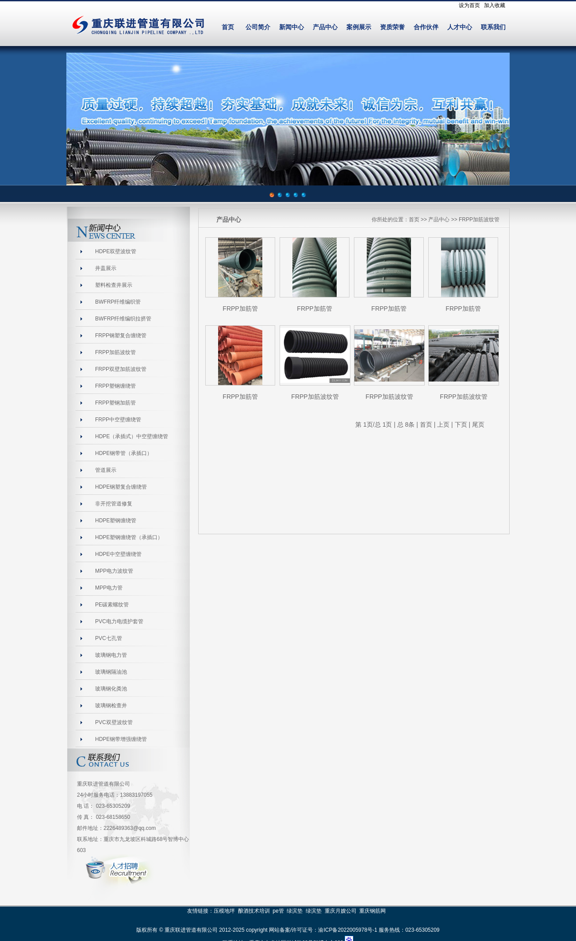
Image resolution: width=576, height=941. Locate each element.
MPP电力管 (109, 588)
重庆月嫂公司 (341, 911)
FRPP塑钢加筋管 (115, 403)
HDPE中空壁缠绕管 (118, 554)
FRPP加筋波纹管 (115, 352)
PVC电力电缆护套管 (119, 621)
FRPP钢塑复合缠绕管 (120, 335)
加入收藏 (494, 5)
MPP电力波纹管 (114, 571)
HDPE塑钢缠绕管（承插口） (129, 537)
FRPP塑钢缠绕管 (115, 386)
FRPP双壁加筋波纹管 (120, 369)
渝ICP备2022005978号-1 (347, 930)
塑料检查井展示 (113, 285)
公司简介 (258, 27)
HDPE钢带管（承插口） (123, 453)
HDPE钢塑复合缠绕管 (121, 487)
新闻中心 (291, 27)
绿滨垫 (295, 911)
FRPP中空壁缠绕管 (118, 420)
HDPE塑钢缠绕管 (115, 520)
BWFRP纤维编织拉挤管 (123, 319)
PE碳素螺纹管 (112, 605)
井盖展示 (105, 268)
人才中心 (459, 27)
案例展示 (358, 27)
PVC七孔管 (108, 638)
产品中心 (325, 27)
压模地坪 (224, 911)
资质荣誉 (392, 27)
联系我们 (493, 27)
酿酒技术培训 (254, 911)
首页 (228, 27)
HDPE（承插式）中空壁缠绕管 (131, 436)
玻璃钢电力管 (111, 655)
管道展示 (105, 470)
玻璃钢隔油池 (111, 672)
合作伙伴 (426, 27)
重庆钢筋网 (372, 911)
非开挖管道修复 (113, 504)
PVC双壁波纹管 (114, 722)
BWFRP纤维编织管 (118, 302)
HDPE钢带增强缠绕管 (121, 739)
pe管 (278, 911)
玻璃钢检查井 (111, 705)
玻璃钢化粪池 (111, 689)
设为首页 (469, 5)
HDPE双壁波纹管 (115, 251)
